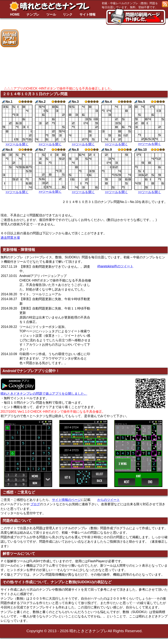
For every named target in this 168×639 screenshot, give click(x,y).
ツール (51, 14)
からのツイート (108, 499)
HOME (15, 14)
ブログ (35, 504)
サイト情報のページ (66, 499)
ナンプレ (32, 14)
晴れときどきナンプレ (51, 6)
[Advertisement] (101, 57)
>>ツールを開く (17, 144)
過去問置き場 (10, 237)
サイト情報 (87, 14)
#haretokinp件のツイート (115, 266)
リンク (67, 14)
